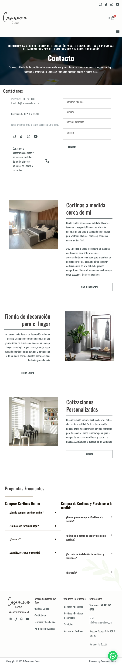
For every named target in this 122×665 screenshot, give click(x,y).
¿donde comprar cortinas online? (27, 512)
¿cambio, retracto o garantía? (25, 552)
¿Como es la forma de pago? (24, 526)
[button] (117, 31)
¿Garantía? (15, 539)
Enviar (72, 147)
